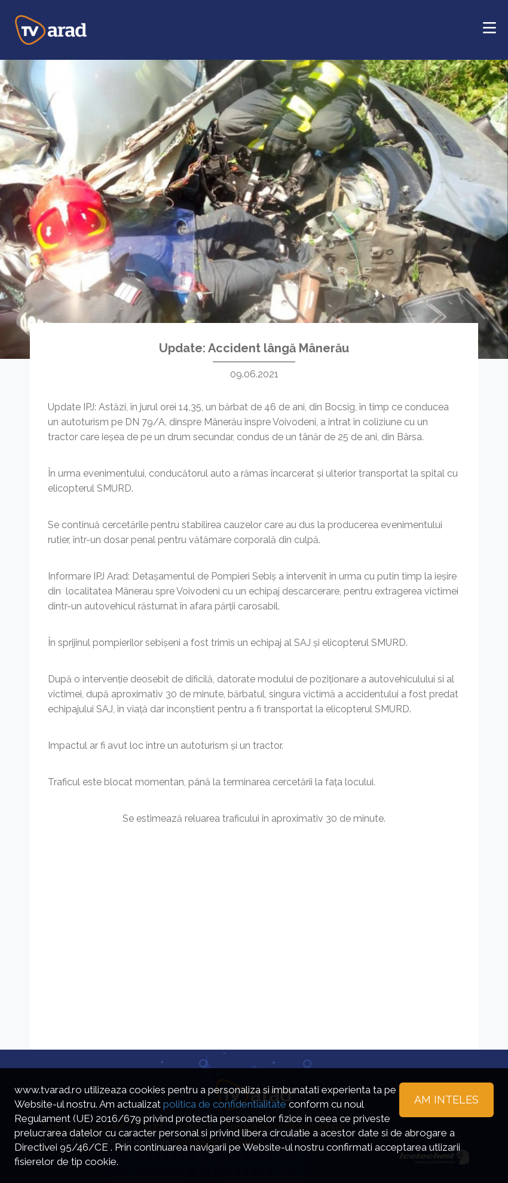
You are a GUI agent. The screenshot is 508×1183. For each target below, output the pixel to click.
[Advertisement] (254, 921)
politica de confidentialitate (224, 1104)
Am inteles (446, 1099)
